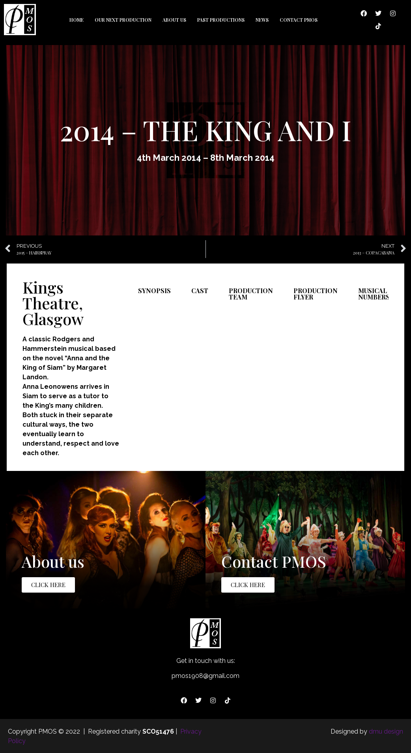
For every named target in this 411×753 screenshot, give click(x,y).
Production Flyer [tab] (315, 293)
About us (174, 20)
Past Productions (221, 20)
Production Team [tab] (251, 293)
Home (76, 20)
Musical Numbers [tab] (374, 293)
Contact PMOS (299, 20)
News (262, 20)
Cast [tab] (199, 290)
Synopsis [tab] (154, 290)
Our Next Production (123, 20)
